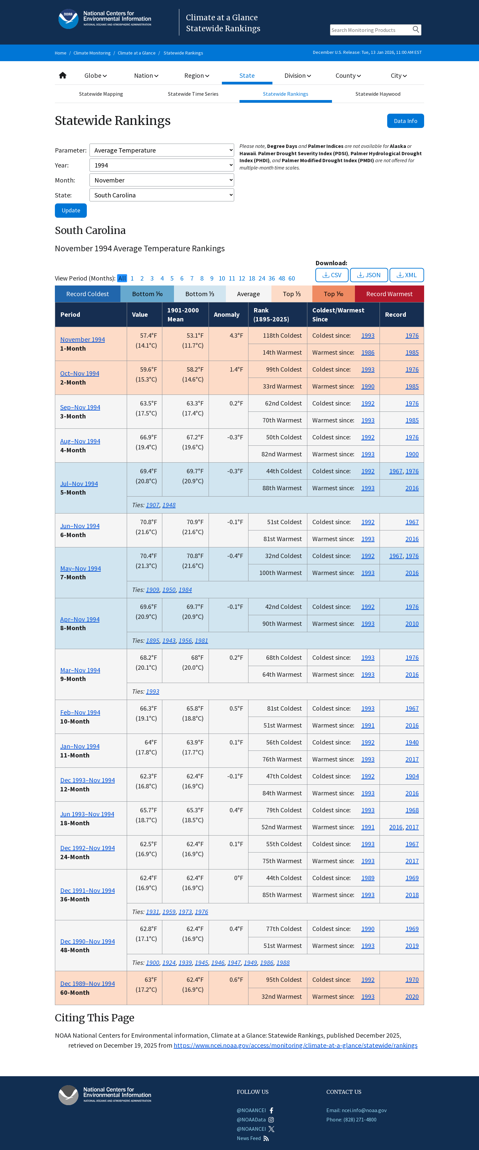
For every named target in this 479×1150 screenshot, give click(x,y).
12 (242, 278)
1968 (412, 810)
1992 (368, 403)
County (348, 75)
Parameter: (70, 150)
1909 (152, 589)
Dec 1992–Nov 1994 (87, 848)
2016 (412, 488)
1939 (185, 962)
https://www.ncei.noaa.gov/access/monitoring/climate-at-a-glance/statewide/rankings (295, 1045)
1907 (152, 505)
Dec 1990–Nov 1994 (87, 941)
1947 (234, 962)
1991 (368, 725)
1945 (201, 962)
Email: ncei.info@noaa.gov (356, 1110)
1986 (368, 352)
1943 (169, 640)
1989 (368, 877)
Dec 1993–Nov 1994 (87, 780)
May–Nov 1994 (80, 568)
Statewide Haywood (378, 93)
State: (63, 195)
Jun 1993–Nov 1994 (87, 814)
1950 (169, 589)
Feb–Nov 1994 (80, 712)
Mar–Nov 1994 (80, 670)
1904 (412, 776)
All (122, 278)
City (399, 75)
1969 (412, 877)
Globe (95, 75)
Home (61, 53)
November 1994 (82, 339)
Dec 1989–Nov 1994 (87, 983)
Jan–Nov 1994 (79, 746)
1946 (218, 962)
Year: (62, 165)
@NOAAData (255, 1119)
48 (281, 278)
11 (232, 278)
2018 (412, 894)
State (247, 75)
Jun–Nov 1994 (79, 525)
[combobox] (239, 75)
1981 (201, 640)
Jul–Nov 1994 (79, 483)
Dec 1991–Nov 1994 (87, 890)
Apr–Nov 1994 (79, 619)
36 (271, 278)
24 (261, 278)
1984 (185, 589)
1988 (283, 962)
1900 (412, 454)
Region (196, 75)
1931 (152, 911)
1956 (185, 640)
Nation (146, 75)
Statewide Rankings (183, 53)
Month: (65, 180)
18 (251, 278)
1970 (412, 979)
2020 (412, 996)
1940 (412, 742)
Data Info (405, 121)
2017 (412, 759)
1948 (169, 505)
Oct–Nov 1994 (79, 373)
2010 (412, 623)
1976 (412, 335)
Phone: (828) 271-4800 (351, 1119)
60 (291, 278)
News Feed (253, 1138)
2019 (412, 945)
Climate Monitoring (92, 53)
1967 (395, 471)
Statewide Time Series (193, 93)
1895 (152, 640)
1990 (368, 386)
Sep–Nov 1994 (80, 407)
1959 (169, 911)
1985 (412, 352)
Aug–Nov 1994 (80, 441)
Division (297, 75)
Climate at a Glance (137, 53)
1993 (368, 335)
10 (222, 278)
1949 (250, 962)
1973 (185, 911)
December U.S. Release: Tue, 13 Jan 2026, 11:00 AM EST (367, 52)
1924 (169, 962)
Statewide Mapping (101, 93)
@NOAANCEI (255, 1110)
